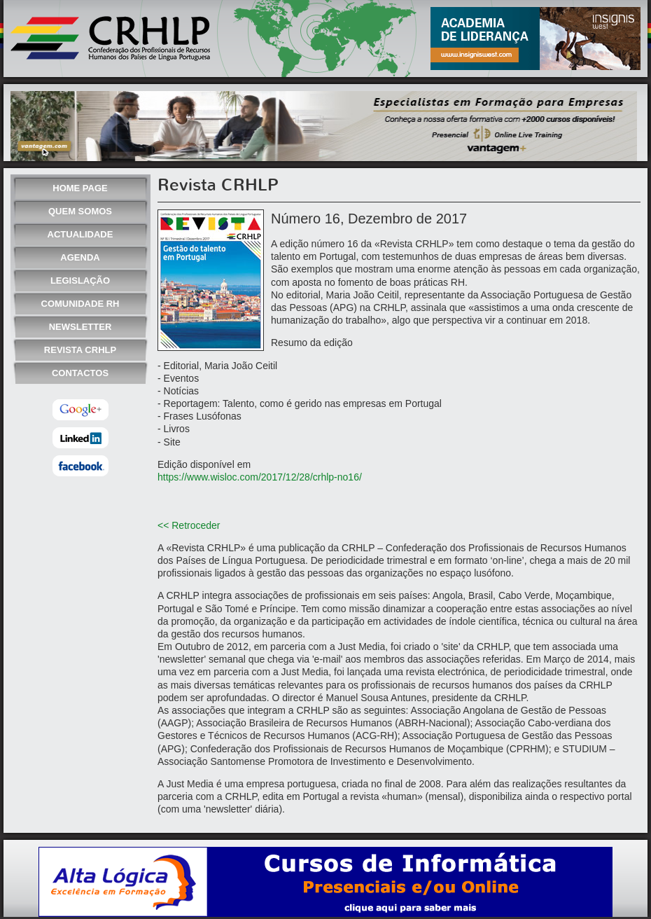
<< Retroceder (189, 525)
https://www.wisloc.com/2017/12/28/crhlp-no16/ (260, 477)
